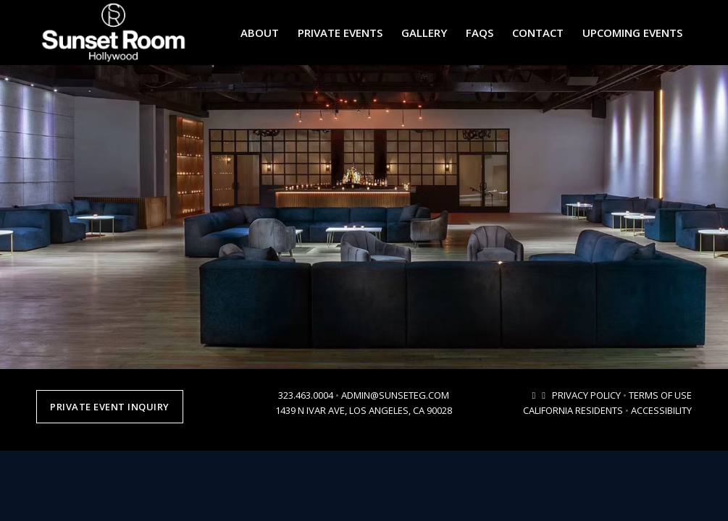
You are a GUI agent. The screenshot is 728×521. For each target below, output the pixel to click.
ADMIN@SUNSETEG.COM (395, 395)
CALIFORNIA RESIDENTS (573, 410)
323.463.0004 (305, 395)
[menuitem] (259, 32)
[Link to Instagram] (543, 395)
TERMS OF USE (660, 395)
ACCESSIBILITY (661, 410)
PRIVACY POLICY (586, 395)
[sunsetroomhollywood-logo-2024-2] (113, 32)
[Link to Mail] (533, 395)
